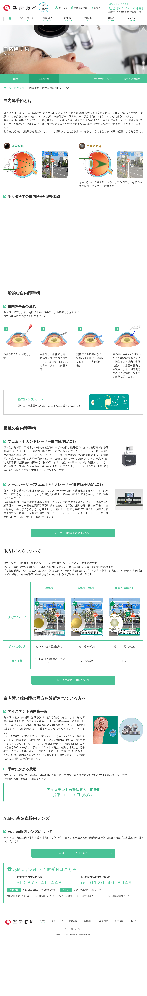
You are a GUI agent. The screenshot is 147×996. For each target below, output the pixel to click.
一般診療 (15, 79)
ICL (73, 79)
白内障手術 (44, 79)
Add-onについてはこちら (73, 853)
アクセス (63, 8)
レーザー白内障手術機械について (73, 532)
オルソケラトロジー (103, 79)
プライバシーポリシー (73, 929)
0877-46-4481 (40, 882)
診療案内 (19, 87)
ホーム (7, 87)
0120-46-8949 (106, 882)
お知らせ (98, 8)
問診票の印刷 (80, 8)
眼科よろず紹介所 (132, 79)
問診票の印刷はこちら (119, 896)
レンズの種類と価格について (73, 680)
